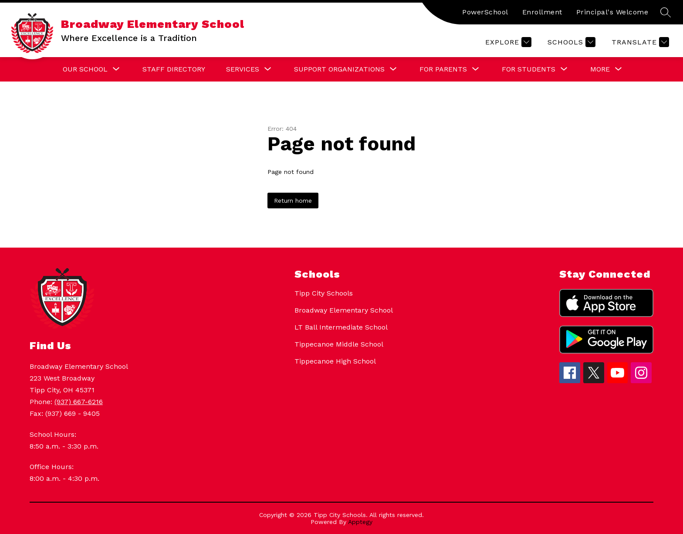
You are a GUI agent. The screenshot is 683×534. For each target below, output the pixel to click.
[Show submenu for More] (600, 69)
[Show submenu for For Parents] (443, 69)
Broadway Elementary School (343, 310)
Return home (293, 200)
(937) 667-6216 (78, 402)
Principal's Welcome (612, 12)
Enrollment (542, 12)
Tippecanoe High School (335, 361)
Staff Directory (173, 69)
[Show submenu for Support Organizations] (339, 69)
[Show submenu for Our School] (85, 69)
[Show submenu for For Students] (528, 69)
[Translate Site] (639, 42)
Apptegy (360, 521)
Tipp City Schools (323, 293)
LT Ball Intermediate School (341, 327)
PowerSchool (485, 12)
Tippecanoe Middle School (338, 344)
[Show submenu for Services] (242, 69)
